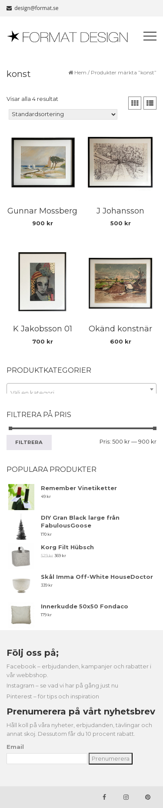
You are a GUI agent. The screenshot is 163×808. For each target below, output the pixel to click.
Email (15, 746)
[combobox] (81, 389)
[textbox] (81, 392)
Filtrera (29, 442)
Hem (80, 72)
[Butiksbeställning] (63, 114)
